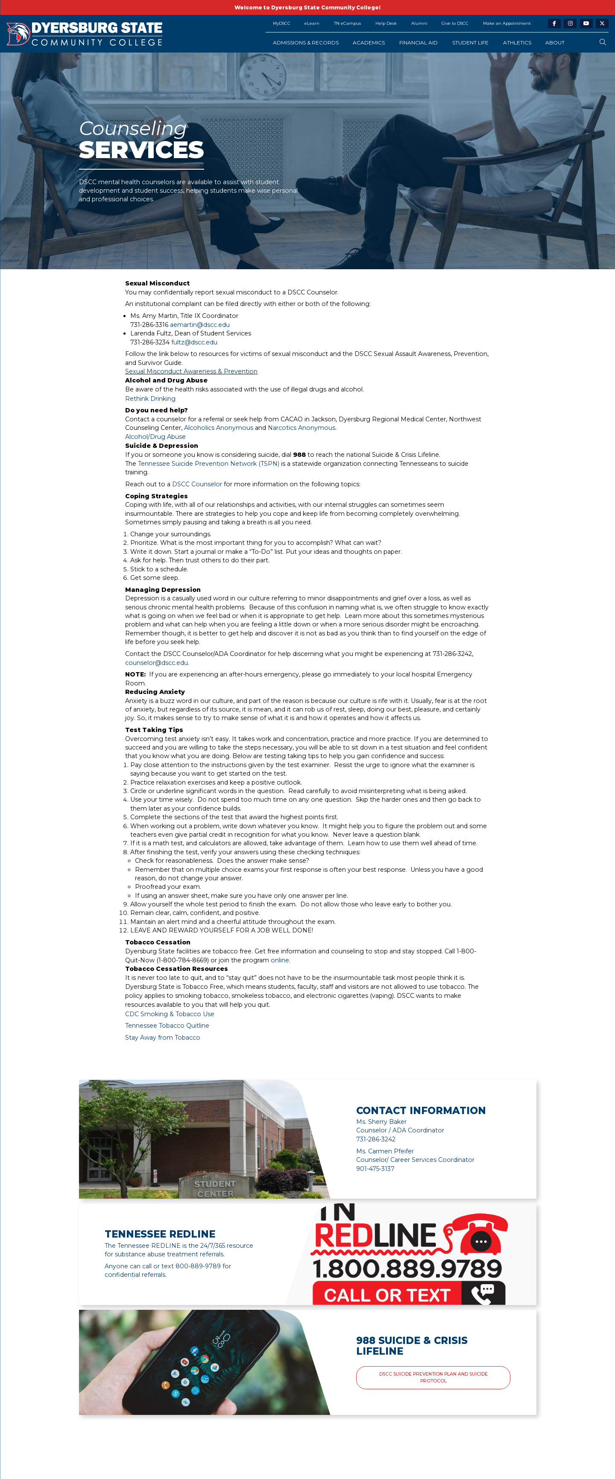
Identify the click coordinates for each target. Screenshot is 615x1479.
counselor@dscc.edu (156, 663)
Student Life (470, 42)
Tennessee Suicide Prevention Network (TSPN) (208, 464)
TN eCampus (347, 23)
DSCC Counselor (197, 484)
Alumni (419, 23)
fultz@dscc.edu (194, 342)
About (555, 42)
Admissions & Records (306, 42)
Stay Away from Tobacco (162, 1037)
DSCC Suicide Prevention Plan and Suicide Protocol (433, 1377)
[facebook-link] (554, 24)
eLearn (312, 23)
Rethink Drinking (150, 399)
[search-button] (603, 42)
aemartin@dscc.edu (200, 325)
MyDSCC (281, 23)
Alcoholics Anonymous (218, 428)
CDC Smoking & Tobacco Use (169, 1014)
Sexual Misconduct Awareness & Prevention (191, 371)
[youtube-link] (586, 24)
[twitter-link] (602, 24)
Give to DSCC (455, 23)
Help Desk (386, 23)
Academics (369, 42)
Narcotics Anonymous (301, 428)
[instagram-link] (570, 24)
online (280, 960)
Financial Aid (418, 42)
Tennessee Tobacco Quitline (167, 1025)
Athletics (517, 42)
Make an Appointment (507, 23)
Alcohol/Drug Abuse (155, 437)
